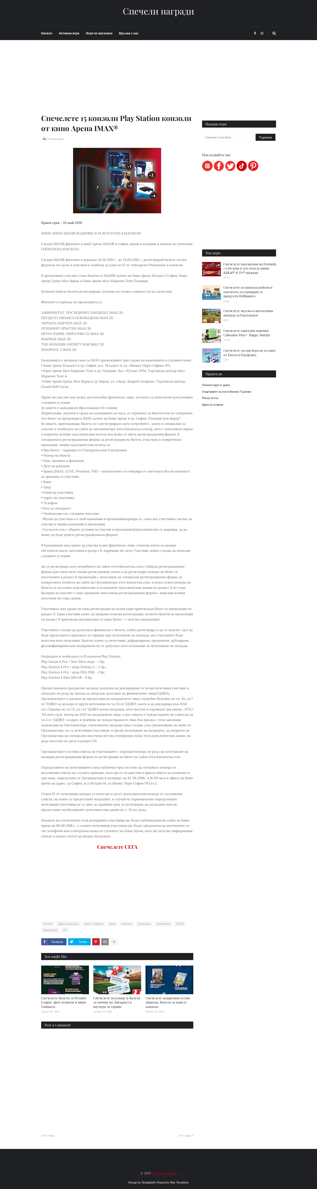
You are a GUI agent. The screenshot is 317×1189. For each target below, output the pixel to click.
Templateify (149, 1182)
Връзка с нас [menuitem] (128, 33)
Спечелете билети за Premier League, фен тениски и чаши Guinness (64, 1002)
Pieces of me (210, 398)
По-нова (48, 1135)
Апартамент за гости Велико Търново (226, 391)
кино (112, 923)
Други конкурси (69, 923)
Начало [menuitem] (46, 33)
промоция (144, 923)
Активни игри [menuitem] (69, 33)
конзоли (126, 923)
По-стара (185, 1135)
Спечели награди (158, 11)
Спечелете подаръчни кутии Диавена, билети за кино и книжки (168, 1002)
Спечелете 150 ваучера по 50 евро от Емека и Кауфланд (249, 352)
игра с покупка (94, 923)
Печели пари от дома (216, 385)
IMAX (179, 923)
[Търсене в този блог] (229, 137)
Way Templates (179, 1182)
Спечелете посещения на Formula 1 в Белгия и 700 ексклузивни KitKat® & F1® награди (249, 268)
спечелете (163, 923)
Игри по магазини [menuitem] (99, 33)
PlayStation (50, 930)
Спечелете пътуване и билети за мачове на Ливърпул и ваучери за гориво (116, 1002)
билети (48, 923)
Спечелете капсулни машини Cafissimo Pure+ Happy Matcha (246, 332)
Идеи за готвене (212, 404)
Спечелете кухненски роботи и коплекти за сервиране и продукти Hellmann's (247, 291)
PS (65, 930)
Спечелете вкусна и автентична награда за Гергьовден (248, 312)
